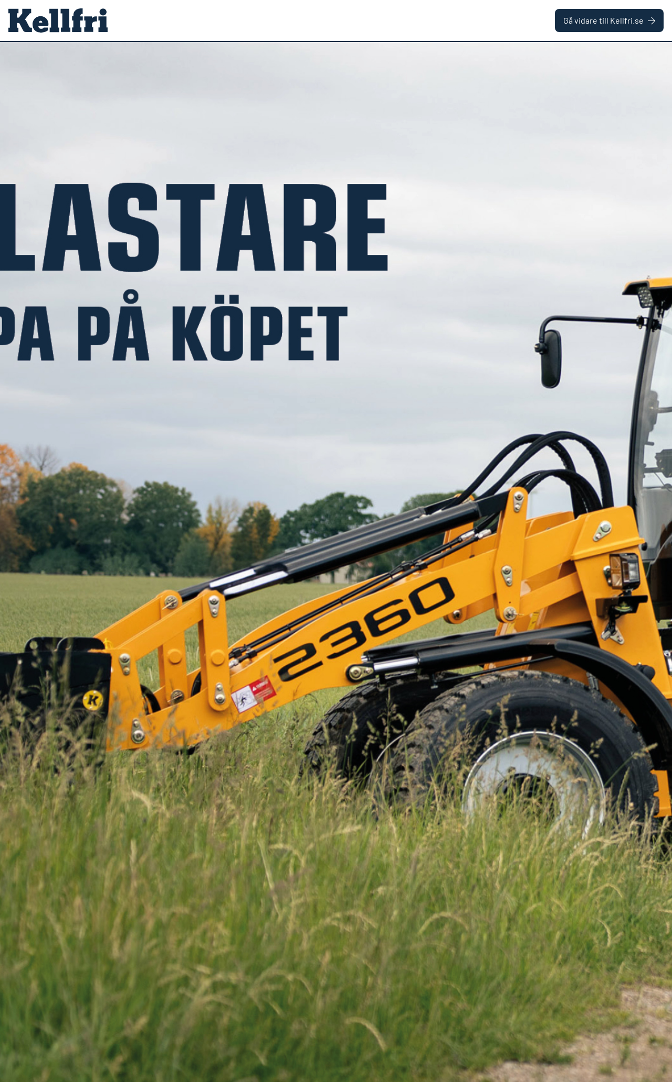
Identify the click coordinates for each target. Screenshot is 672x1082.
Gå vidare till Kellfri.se (609, 20)
